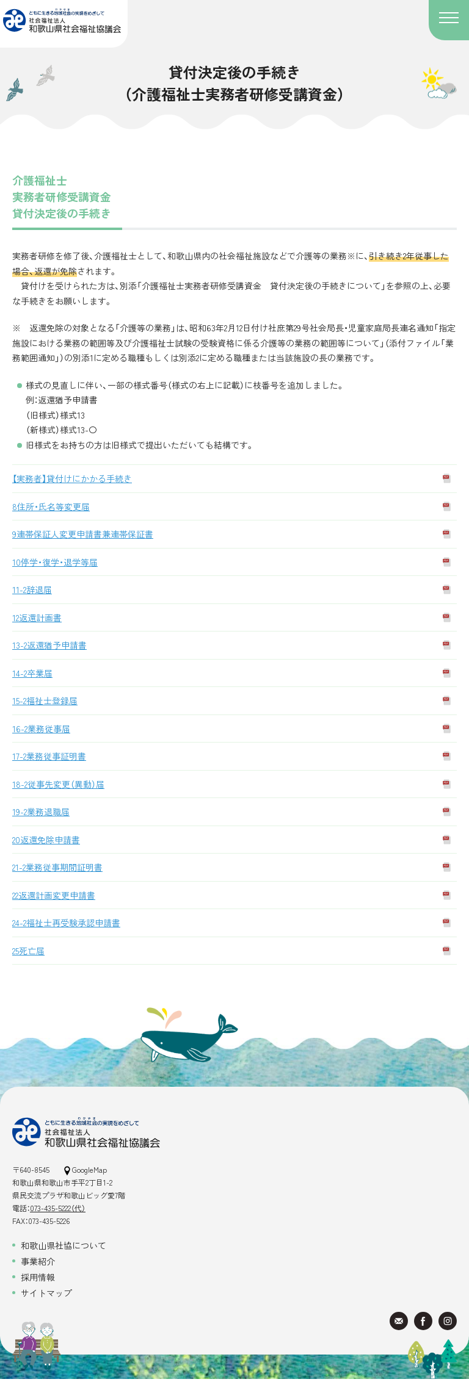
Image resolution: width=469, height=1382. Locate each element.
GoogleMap (85, 1169)
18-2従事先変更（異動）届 (58, 784)
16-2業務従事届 (41, 728)
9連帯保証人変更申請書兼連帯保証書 (82, 534)
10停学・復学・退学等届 (55, 562)
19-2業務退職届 (41, 811)
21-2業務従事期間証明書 (57, 867)
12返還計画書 (37, 617)
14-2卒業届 (32, 673)
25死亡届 (28, 951)
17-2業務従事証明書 (49, 756)
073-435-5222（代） (57, 1208)
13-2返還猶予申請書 (49, 645)
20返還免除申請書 (46, 839)
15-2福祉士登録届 (45, 700)
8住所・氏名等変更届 (51, 506)
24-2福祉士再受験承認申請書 (66, 922)
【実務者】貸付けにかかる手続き (72, 478)
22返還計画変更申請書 (53, 895)
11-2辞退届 (32, 589)
